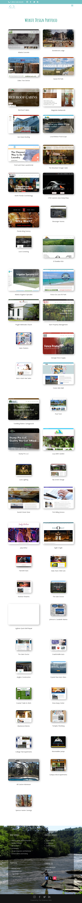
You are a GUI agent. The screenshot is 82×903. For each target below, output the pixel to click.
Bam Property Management (58, 325)
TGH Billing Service (58, 512)
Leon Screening (24, 252)
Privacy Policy (49, 885)
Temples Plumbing (58, 726)
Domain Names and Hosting (19, 854)
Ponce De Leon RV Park (58, 295)
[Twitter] (34, 2)
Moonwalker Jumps (58, 751)
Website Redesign (16, 843)
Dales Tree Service (24, 80)
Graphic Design (50, 840)
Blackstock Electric (24, 726)
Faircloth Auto (23, 571)
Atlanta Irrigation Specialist (23, 295)
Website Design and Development (21, 840)
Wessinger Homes (58, 221)
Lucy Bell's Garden (58, 454)
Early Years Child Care (58, 571)
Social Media (15, 848)
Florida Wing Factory (23, 231)
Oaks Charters (23, 348)
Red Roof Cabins (23, 110)
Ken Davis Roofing (24, 137)
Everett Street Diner (23, 512)
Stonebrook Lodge (58, 51)
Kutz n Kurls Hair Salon (23, 378)
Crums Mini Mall (58, 388)
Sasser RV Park (58, 79)
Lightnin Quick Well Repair (23, 628)
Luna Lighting (23, 480)
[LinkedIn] (37, 2)
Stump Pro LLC (24, 454)
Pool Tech (58, 414)
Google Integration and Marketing (21, 851)
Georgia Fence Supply (58, 358)
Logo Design (49, 843)
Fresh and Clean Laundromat (23, 165)
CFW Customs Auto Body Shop (58, 198)
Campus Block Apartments (58, 775)
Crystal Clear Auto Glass (58, 677)
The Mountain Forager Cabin (58, 168)
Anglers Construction (24, 677)
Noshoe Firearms (23, 597)
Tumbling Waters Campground (24, 424)
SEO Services (15, 846)
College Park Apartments (24, 752)
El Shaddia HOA (58, 261)
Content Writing (50, 846)
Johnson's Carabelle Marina (58, 619)
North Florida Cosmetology (24, 196)
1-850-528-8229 (50, 867)
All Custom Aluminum (24, 784)
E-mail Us (48, 870)
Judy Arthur (23, 548)
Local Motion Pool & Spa (58, 137)
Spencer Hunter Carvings (24, 810)
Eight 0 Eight (58, 548)
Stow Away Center (58, 703)
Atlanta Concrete (23, 52)
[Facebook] (30, 2)
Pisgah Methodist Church (23, 325)
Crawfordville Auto (58, 654)
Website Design (15, 868)
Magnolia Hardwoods (58, 110)
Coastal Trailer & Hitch (23, 703)
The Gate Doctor (58, 597)
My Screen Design (58, 480)
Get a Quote (49, 872)
